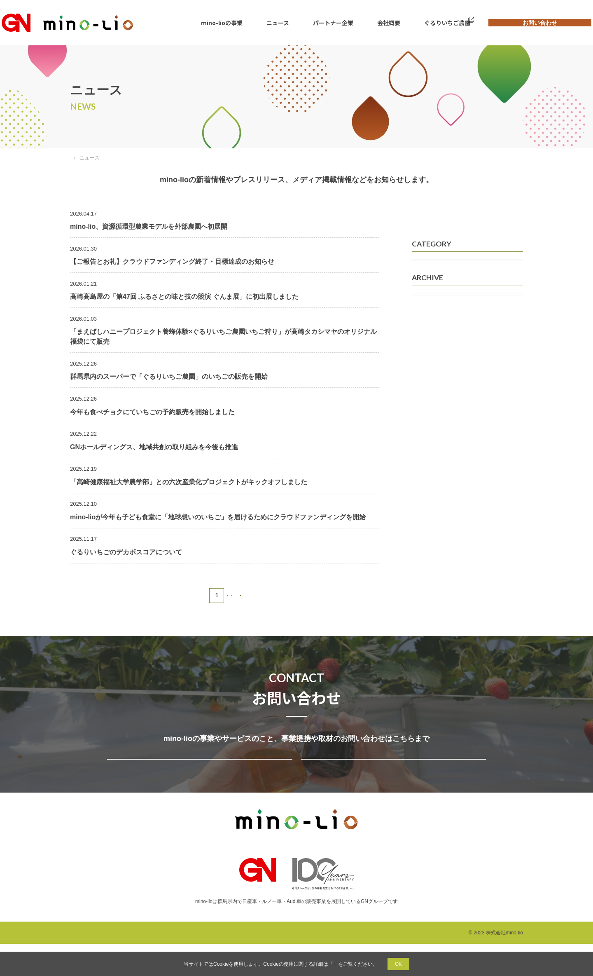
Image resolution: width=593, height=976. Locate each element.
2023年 (427, 416)
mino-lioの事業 (231, 23)
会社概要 (377, 23)
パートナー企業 (329, 23)
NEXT (252, 595)
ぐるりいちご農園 (429, 23)
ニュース (280, 23)
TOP (75, 158)
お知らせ (429, 307)
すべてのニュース (441, 217)
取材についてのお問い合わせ (391, 775)
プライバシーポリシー (333, 964)
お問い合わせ (529, 23)
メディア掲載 (435, 268)
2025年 (427, 377)
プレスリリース (438, 287)
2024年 (427, 396)
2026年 (427, 357)
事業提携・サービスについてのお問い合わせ (198, 775)
